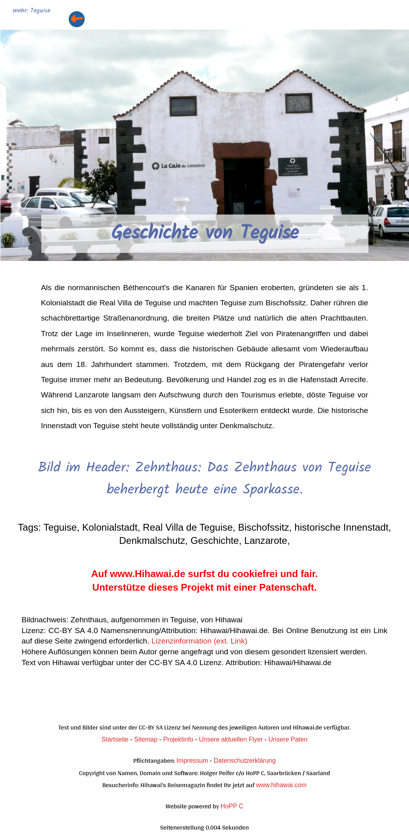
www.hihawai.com (281, 785)
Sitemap (146, 739)
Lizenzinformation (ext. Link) (199, 641)
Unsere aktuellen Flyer (231, 739)
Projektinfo (178, 739)
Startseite (115, 739)
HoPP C (232, 806)
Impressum (192, 760)
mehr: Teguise (31, 11)
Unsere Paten (288, 739)
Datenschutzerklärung (245, 760)
